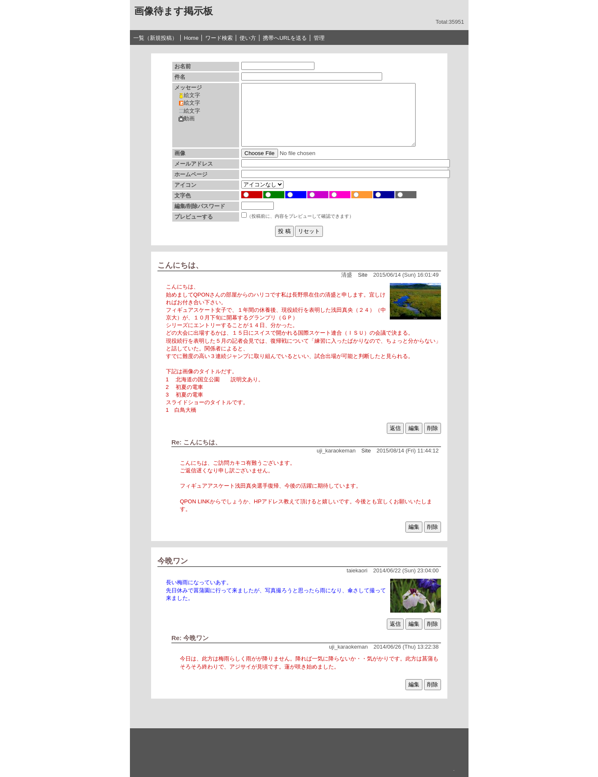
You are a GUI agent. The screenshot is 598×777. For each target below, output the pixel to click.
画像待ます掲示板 (173, 11)
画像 (179, 153)
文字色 (182, 195)
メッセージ (188, 87)
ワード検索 (219, 38)
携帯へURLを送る (285, 38)
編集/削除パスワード (200, 206)
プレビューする (193, 217)
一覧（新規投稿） (155, 38)
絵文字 (189, 95)
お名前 (182, 66)
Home (191, 38)
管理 (319, 38)
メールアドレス (193, 164)
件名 (179, 77)
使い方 (248, 38)
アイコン (185, 185)
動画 (187, 118)
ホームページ (190, 174)
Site (362, 275)
